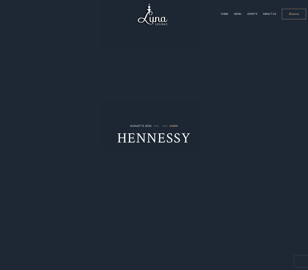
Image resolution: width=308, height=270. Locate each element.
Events (252, 14)
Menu (237, 14)
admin (174, 126)
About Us (269, 14)
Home (224, 14)
